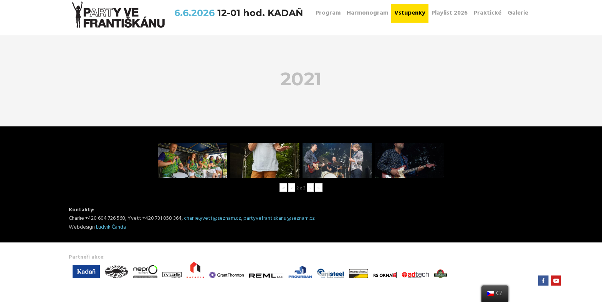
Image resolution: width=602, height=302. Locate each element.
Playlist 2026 (450, 13)
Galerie (518, 13)
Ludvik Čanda (111, 227)
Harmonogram (367, 13)
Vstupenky (409, 13)
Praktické (487, 13)
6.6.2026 (195, 12)
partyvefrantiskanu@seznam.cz (279, 218)
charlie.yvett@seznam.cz (212, 218)
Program (328, 13)
